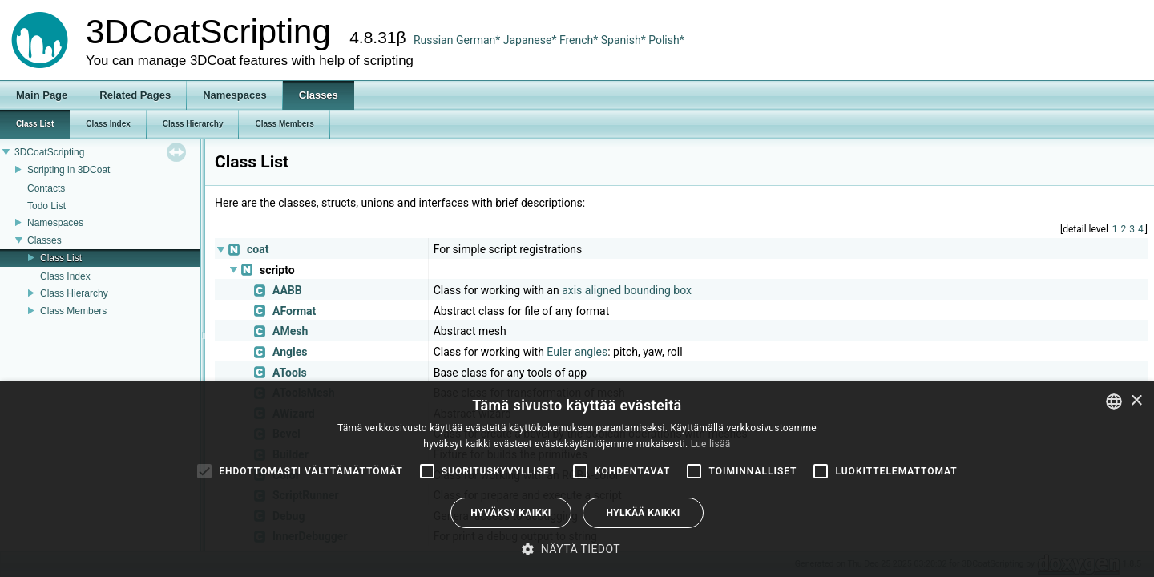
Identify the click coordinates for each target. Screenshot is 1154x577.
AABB (287, 290)
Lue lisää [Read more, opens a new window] (711, 444)
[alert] (577, 479)
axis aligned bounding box (627, 290)
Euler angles (577, 351)
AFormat (294, 311)
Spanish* (623, 40)
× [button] (1136, 401)
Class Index (65, 276)
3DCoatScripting (49, 152)
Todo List (46, 206)
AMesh (290, 331)
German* (479, 40)
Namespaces (55, 222)
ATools (289, 372)
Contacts (46, 188)
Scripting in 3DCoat (68, 170)
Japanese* (531, 40)
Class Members (73, 311)
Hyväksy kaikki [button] (510, 512)
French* (580, 40)
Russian (434, 40)
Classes (44, 240)
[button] (577, 549)
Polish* (666, 40)
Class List (61, 258)
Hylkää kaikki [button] (643, 512)
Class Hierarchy (74, 293)
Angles (290, 351)
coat (257, 249)
